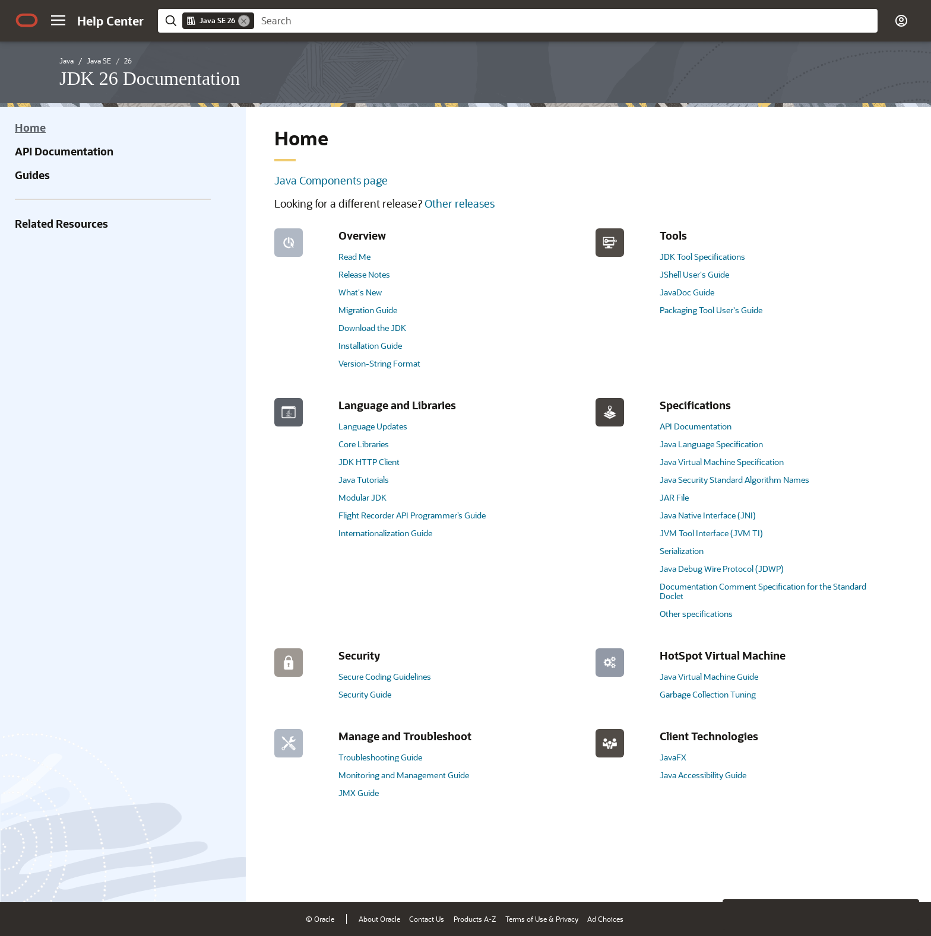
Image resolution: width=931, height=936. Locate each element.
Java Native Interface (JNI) (708, 515)
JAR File (674, 497)
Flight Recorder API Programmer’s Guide (412, 515)
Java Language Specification (711, 444)
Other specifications (696, 613)
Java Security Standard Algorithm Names (734, 479)
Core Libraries (363, 444)
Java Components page (331, 180)
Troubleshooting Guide (380, 757)
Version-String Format (379, 363)
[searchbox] (565, 21)
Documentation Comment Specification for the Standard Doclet (763, 591)
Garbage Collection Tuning (708, 694)
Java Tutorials (363, 479)
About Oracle (379, 919)
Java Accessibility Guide (703, 775)
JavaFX (673, 757)
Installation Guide (370, 345)
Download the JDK (372, 327)
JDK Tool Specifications (702, 256)
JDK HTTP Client (369, 461)
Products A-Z (475, 919)
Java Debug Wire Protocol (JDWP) (722, 568)
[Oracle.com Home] (26, 20)
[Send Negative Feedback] (873, 875)
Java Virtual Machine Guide (709, 676)
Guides (32, 175)
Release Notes (364, 274)
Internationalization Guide (385, 533)
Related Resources (61, 224)
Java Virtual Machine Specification (722, 461)
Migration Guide (367, 310)
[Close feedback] (738, 875)
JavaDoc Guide (687, 292)
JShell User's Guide (694, 274)
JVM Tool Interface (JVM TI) (711, 533)
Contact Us (426, 919)
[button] (58, 20)
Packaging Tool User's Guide (711, 310)
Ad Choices (605, 919)
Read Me (354, 256)
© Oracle (320, 919)
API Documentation (64, 151)
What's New (360, 292)
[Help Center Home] (110, 21)
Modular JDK (362, 497)
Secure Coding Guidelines (384, 676)
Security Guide (364, 694)
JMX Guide (358, 792)
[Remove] (244, 20)
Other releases (460, 203)
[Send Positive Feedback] (904, 875)
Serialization (682, 550)
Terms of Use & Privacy (541, 919)
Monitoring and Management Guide (403, 775)
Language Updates (372, 426)
